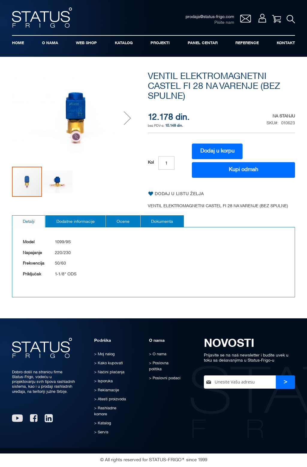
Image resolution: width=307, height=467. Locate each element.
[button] (127, 118)
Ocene (123, 222)
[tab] (28, 221)
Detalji (28, 222)
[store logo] (42, 18)
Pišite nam (224, 23)
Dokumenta (162, 222)
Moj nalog (262, 18)
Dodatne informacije (75, 222)
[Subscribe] (285, 382)
